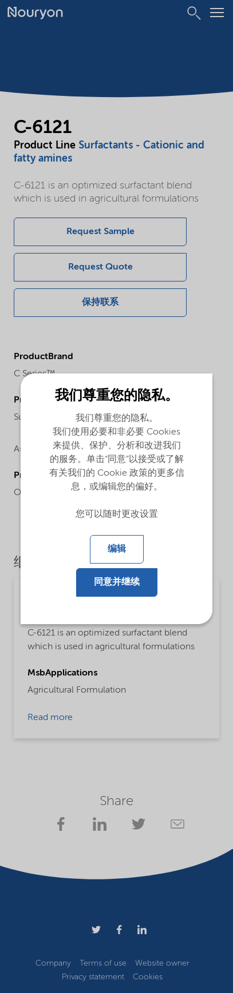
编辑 (117, 549)
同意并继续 (117, 582)
